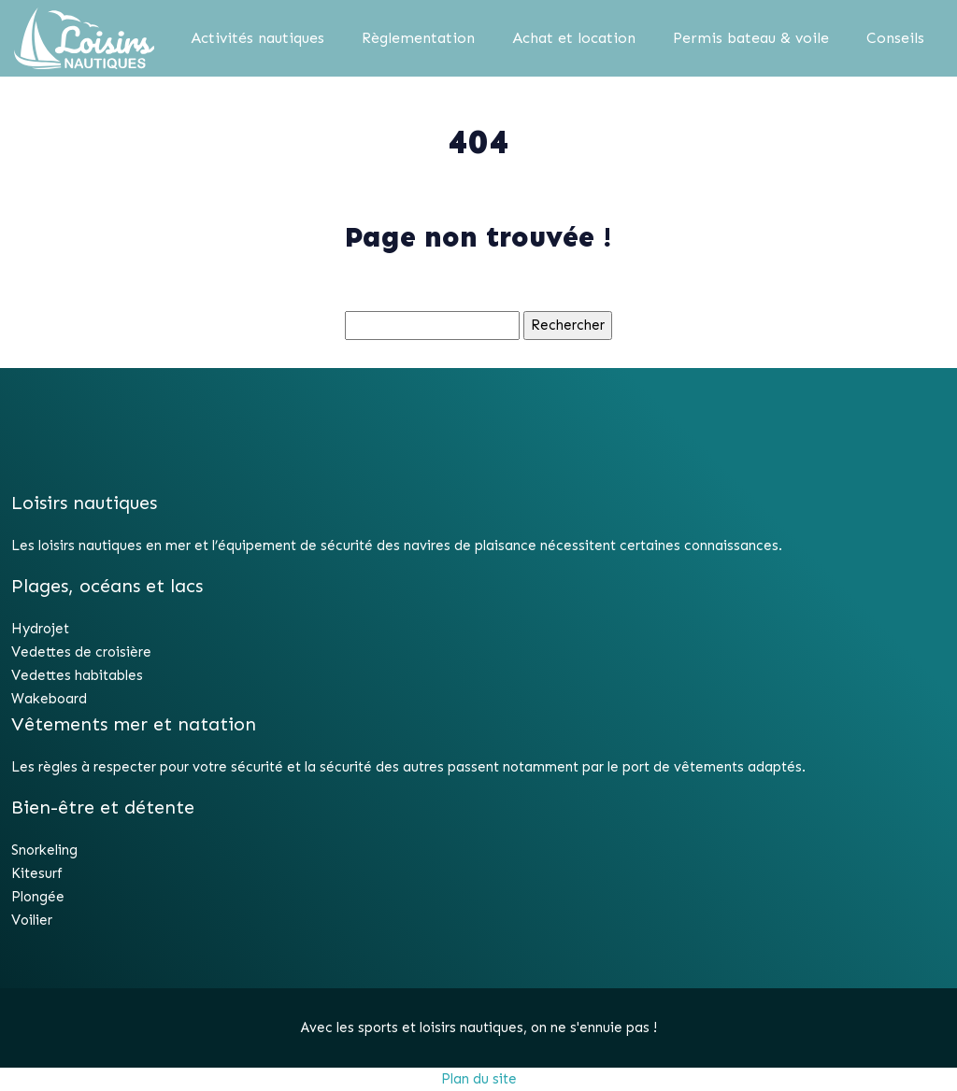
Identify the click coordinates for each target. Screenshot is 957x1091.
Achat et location (574, 38)
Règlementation (418, 38)
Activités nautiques (257, 38)
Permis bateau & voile (751, 38)
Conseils (895, 38)
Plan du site (479, 1078)
